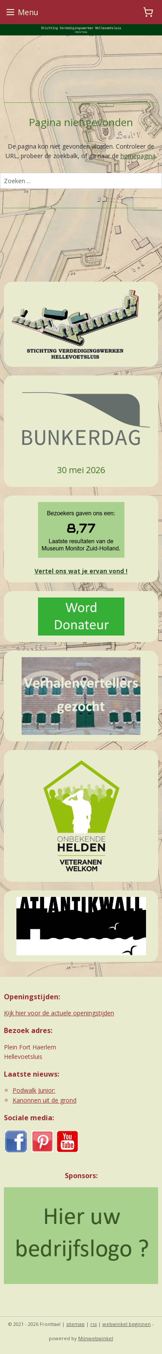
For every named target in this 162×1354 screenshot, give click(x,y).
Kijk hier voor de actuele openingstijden (59, 1013)
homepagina (138, 156)
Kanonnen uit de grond (44, 1100)
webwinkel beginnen (126, 1324)
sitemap (75, 1324)
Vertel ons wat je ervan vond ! (81, 571)
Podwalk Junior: (34, 1090)
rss (93, 1324)
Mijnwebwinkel (95, 1338)
